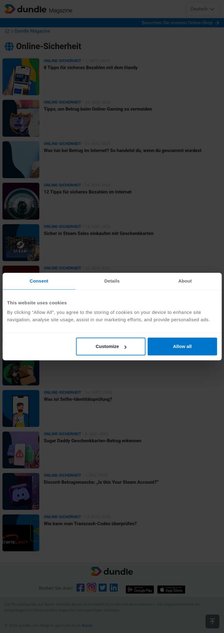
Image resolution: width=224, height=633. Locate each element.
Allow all (182, 346)
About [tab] (185, 280)
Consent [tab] (38, 280)
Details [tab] (112, 280)
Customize (111, 346)
